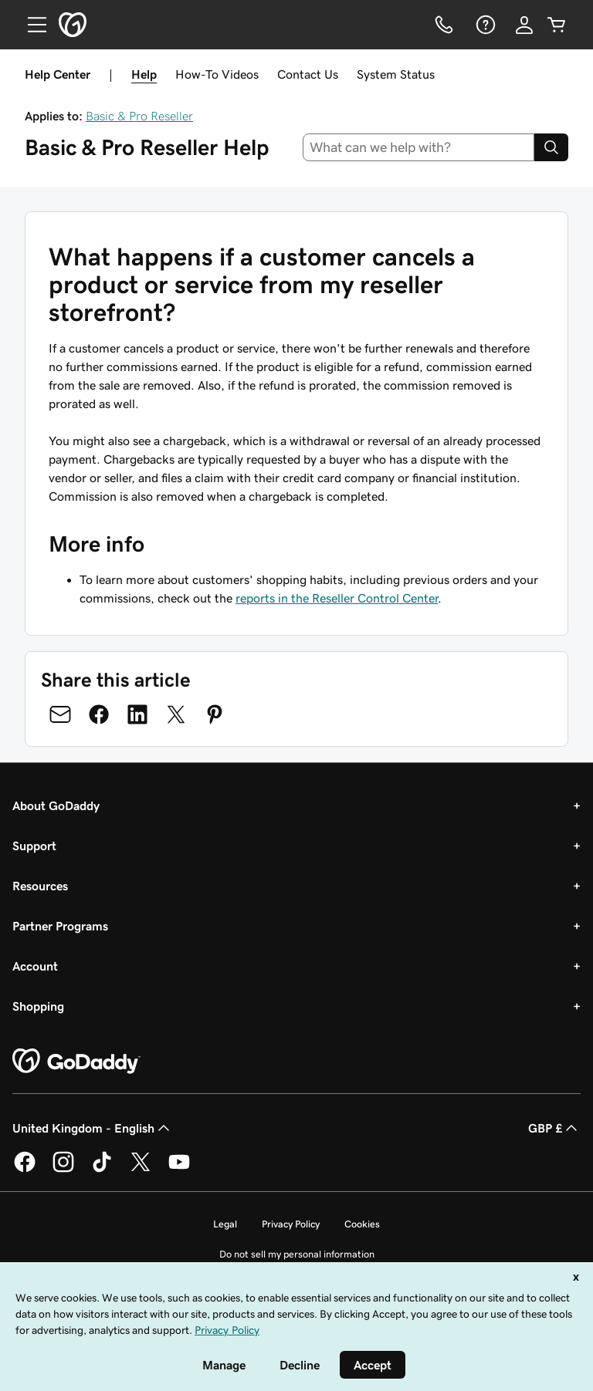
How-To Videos (217, 74)
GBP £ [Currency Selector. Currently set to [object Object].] (554, 1128)
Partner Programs (60, 926)
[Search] (551, 147)
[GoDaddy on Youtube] (179, 1169)
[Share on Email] (60, 714)
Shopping (38, 1006)
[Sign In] (524, 24)
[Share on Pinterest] (214, 714)
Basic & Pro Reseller (139, 116)
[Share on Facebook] (99, 714)
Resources (40, 886)
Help (144, 74)
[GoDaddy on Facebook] (24, 1169)
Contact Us (307, 74)
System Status (396, 74)
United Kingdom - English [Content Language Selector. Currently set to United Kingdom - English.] (92, 1128)
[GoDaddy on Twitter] (140, 1169)
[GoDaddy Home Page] (76, 1061)
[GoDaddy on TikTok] (102, 1169)
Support (34, 845)
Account (35, 966)
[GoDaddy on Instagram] (63, 1169)
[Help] (484, 24)
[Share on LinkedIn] (137, 714)
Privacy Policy (291, 1224)
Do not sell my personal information (296, 1254)
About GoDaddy (56, 805)
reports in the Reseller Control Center (337, 598)
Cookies (362, 1224)
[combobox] (419, 147)
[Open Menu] (31, 25)
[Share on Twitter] (176, 714)
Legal (225, 1224)
